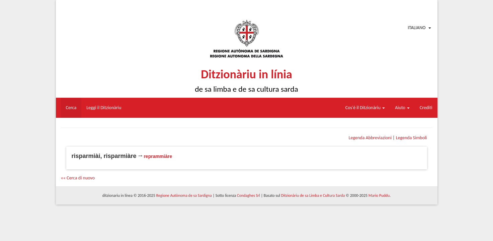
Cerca (71, 107)
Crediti (426, 107)
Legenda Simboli (411, 138)
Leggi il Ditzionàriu (103, 107)
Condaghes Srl (248, 195)
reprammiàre (158, 156)
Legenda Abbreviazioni (370, 138)
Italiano (416, 27)
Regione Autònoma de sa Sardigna (184, 195)
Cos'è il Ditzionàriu (365, 107)
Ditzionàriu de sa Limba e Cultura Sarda (313, 195)
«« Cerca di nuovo (78, 178)
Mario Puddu (379, 195)
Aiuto (402, 107)
